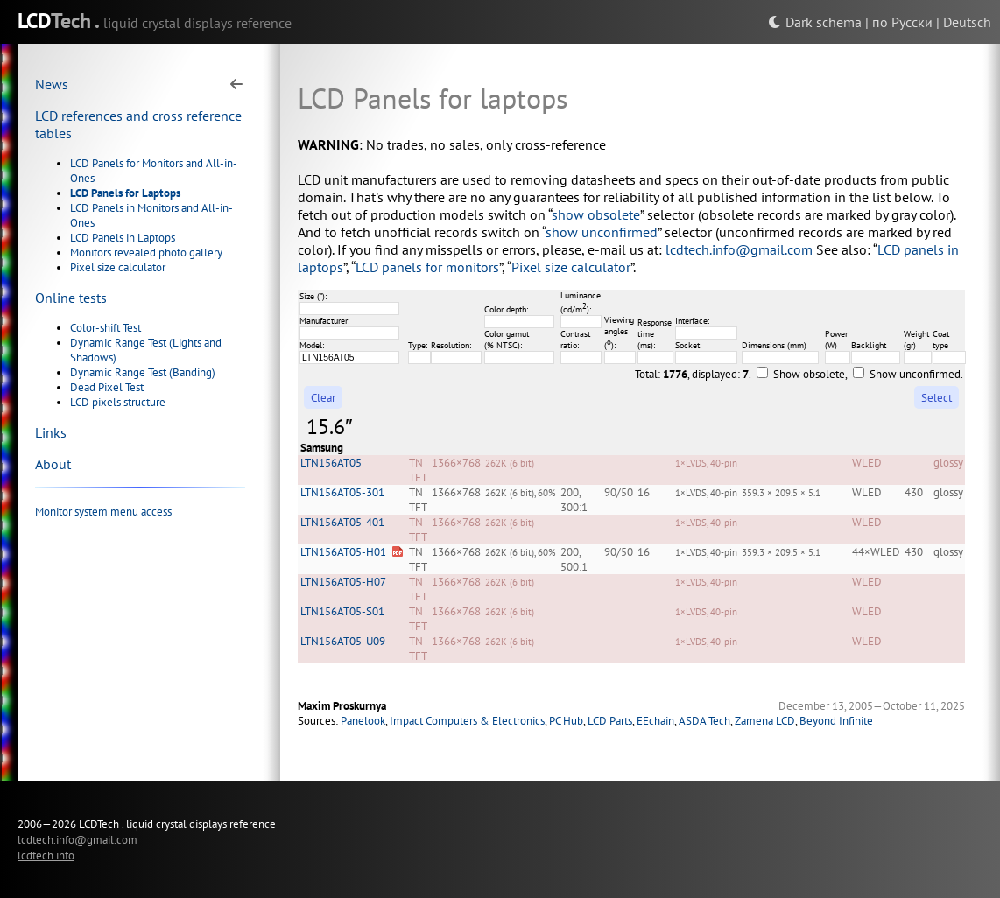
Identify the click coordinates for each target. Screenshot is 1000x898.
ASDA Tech (704, 720)
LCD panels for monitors (427, 267)
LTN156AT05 (331, 462)
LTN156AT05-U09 (342, 641)
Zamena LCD (765, 720)
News (51, 84)
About (53, 464)
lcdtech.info (46, 855)
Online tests (71, 297)
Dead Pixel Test (107, 387)
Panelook (363, 720)
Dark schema (815, 22)
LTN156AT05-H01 (343, 551)
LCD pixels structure (117, 402)
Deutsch (967, 22)
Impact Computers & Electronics (467, 720)
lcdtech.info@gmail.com (739, 249)
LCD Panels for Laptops (125, 193)
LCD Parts (610, 720)
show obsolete (596, 214)
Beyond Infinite (836, 720)
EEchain (655, 720)
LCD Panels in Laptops (122, 237)
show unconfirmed (602, 232)
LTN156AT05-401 (342, 522)
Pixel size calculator (117, 267)
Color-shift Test (105, 327)
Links (51, 432)
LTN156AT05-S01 (342, 611)
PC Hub (566, 720)
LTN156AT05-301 (342, 492)
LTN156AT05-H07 (343, 581)
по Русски (902, 22)
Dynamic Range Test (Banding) (142, 372)
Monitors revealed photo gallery (146, 252)
